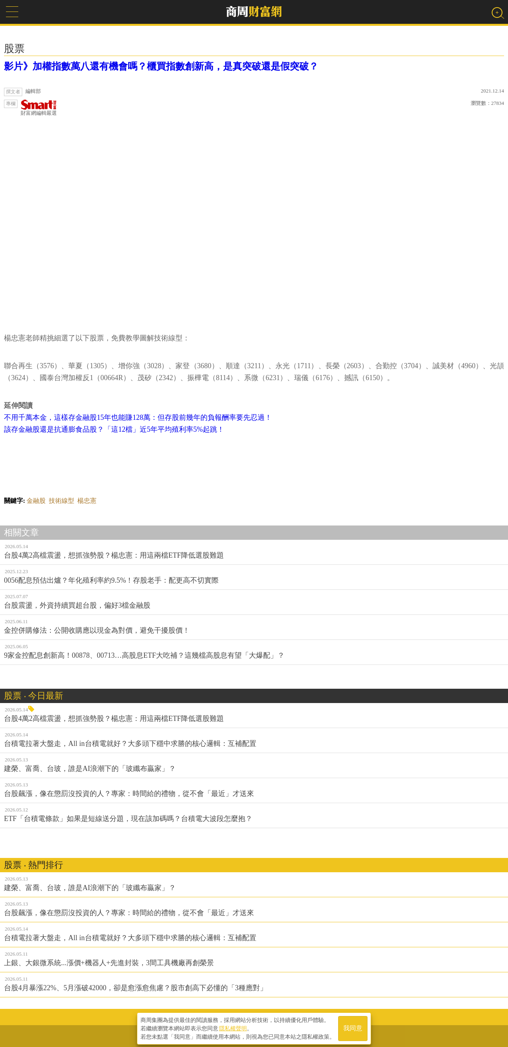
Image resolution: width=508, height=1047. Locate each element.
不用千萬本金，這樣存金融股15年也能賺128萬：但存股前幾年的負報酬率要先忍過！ (138, 417)
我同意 (352, 1027)
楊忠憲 (86, 500)
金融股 (36, 500)
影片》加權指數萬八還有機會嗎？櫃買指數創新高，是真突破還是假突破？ (161, 66)
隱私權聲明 (233, 1027)
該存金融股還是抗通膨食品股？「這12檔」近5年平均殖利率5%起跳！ (114, 429)
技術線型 (61, 500)
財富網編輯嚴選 (39, 108)
